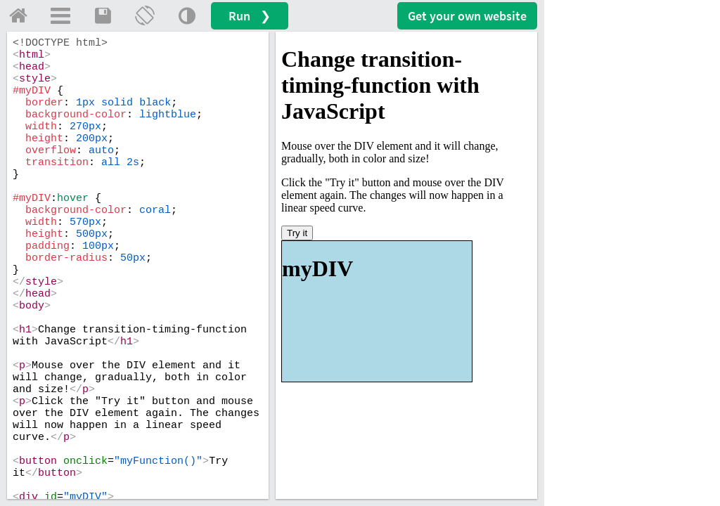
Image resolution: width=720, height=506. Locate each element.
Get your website (467, 16)
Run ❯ (250, 16)
